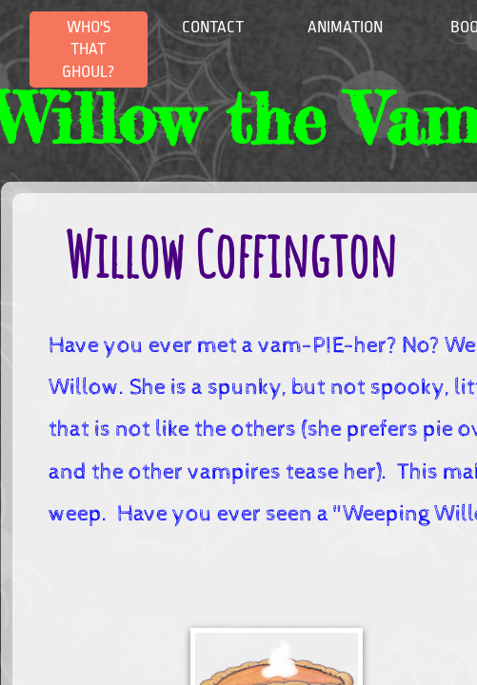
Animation (345, 27)
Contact (213, 27)
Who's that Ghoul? (88, 49)
